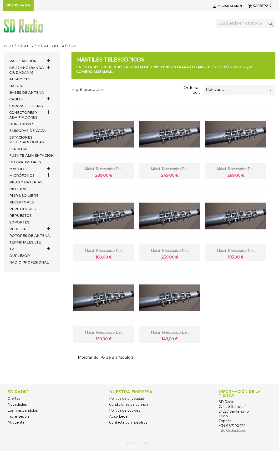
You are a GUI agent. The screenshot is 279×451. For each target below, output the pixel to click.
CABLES (16, 99)
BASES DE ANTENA (26, 92)
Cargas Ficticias (26, 106)
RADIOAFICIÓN (23, 61)
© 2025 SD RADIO (139, 443)
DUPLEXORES (21, 124)
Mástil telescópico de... (104, 169)
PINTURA (17, 189)
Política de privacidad (126, 398)
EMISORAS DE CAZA (27, 131)
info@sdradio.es (232, 430)
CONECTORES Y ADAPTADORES (23, 114)
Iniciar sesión (18, 416)
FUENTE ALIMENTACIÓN (31, 155)
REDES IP (17, 229)
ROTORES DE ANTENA (29, 235)
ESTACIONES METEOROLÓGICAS (26, 139)
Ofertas (14, 398)
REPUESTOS (20, 215)
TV (11, 249)
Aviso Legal (118, 416)
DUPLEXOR (19, 256)
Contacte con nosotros (128, 422)
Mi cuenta (16, 422)
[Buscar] (245, 23)
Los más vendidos (23, 410)
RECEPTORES (21, 202)
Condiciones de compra (128, 404)
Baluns (17, 86)
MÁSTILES (18, 169)
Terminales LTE (25, 242)
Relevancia (239, 90)
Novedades (17, 404)
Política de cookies (124, 410)
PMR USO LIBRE (24, 195)
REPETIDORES (22, 209)
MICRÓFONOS (22, 175)
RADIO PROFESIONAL (29, 262)
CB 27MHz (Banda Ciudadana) (26, 70)
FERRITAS (18, 149)
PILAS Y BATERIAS (25, 182)
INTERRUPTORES (25, 162)
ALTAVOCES (19, 79)
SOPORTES (19, 222)
